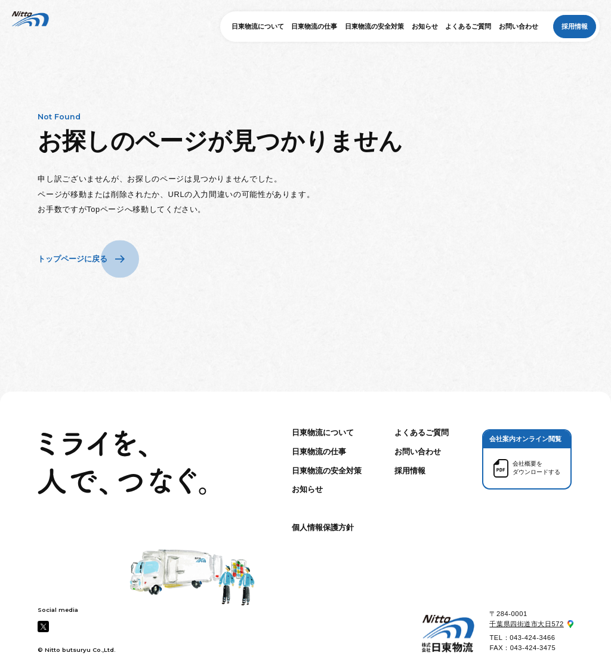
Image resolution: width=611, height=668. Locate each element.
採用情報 (574, 26)
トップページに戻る (72, 258)
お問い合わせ (518, 26)
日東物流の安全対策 (374, 26)
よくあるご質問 (468, 26)
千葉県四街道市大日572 (526, 623)
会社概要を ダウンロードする (536, 467)
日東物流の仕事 (314, 26)
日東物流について (258, 26)
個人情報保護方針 (323, 527)
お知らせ (425, 26)
